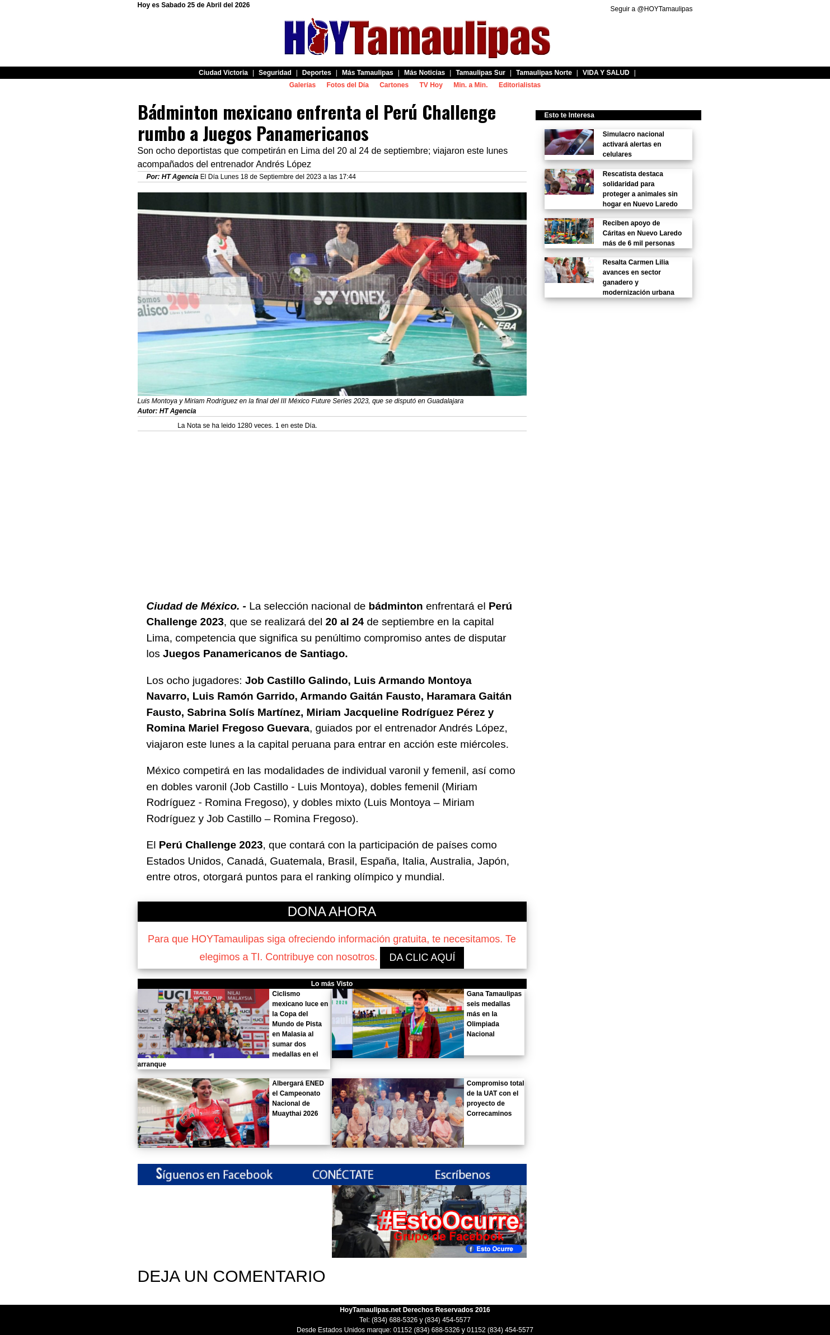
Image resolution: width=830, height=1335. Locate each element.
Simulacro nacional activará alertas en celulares (633, 144)
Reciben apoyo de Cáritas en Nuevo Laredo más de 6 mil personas (642, 233)
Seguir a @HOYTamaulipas (652, 9)
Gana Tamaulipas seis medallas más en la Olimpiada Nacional (494, 1014)
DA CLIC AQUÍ (422, 957)
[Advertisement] (332, 509)
